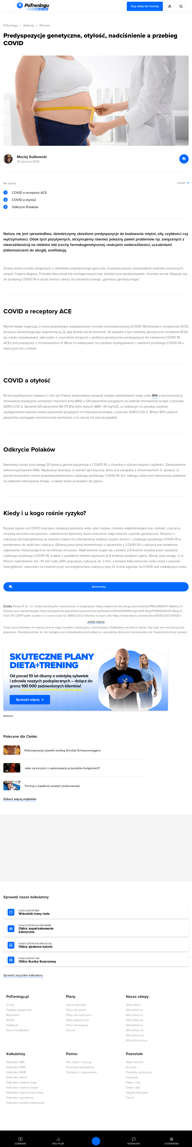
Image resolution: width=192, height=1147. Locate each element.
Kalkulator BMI (15, 1062)
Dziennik (20, 1143)
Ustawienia (171, 1143)
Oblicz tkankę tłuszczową (42, 960)
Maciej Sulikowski (32, 156)
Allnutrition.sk (134, 1020)
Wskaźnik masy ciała (42, 912)
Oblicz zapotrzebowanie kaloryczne (42, 929)
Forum (130, 1097)
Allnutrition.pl (134, 1010)
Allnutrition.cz (134, 1015)
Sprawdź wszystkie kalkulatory (23, 975)
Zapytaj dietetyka (137, 1092)
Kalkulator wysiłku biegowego (25, 1103)
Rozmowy (133, 1143)
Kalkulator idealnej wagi (21, 1082)
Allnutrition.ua (134, 1035)
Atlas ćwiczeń (134, 1062)
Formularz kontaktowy (80, 1067)
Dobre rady (133, 1087)
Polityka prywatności (19, 1010)
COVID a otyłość (24, 200)
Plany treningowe (77, 1025)
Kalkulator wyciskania (19, 1097)
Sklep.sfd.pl (133, 1005)
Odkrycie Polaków (25, 207)
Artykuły (28, 25)
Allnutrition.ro (134, 1025)
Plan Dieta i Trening (78, 1062)
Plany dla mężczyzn (79, 1015)
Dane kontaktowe (17, 1030)
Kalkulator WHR (16, 1072)
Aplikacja (12, 1025)
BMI (155, 395)
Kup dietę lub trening (145, 6)
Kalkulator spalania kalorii (22, 1087)
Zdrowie (44, 25)
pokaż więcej (96, 622)
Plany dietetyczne (77, 1020)
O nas (10, 1005)
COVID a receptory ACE (29, 193)
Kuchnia (131, 1067)
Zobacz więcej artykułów (19, 799)
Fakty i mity (133, 1082)
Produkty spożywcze (139, 1072)
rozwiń (181, 183)
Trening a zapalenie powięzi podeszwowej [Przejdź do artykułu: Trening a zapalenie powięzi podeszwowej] (52, 786)
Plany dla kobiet (76, 1010)
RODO (10, 1020)
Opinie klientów (76, 1005)
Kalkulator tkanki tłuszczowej (24, 1092)
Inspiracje (132, 1077)
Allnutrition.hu (135, 1030)
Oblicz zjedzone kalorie (42, 945)
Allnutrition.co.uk (136, 1040)
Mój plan (58, 1143)
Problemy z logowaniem (81, 1072)
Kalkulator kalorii (16, 1077)
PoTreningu (10, 25)
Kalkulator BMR (16, 1067)
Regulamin (13, 1015)
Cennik (70, 1030)
